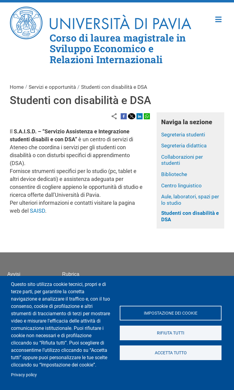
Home (218, 19)
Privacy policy (24, 374)
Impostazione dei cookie (170, 313)
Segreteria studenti (183, 135)
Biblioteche (174, 174)
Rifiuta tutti (170, 332)
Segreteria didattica (184, 146)
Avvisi (13, 274)
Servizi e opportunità (52, 87)
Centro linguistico (181, 185)
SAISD (37, 211)
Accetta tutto (170, 352)
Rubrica (71, 274)
